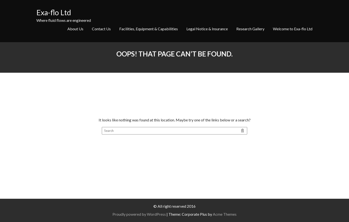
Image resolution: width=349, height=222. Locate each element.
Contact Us (101, 28)
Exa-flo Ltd (53, 12)
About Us (75, 28)
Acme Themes (225, 214)
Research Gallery (250, 28)
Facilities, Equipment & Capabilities (148, 28)
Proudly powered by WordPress (139, 214)
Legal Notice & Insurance (207, 28)
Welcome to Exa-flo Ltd (292, 28)
